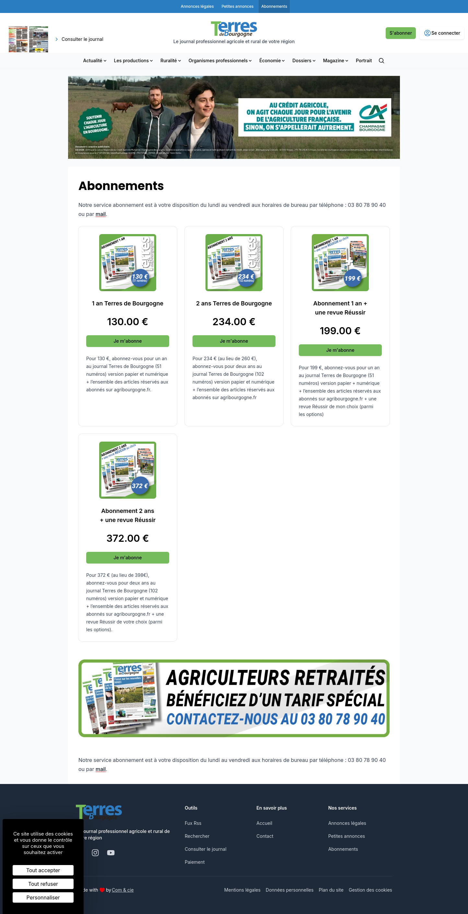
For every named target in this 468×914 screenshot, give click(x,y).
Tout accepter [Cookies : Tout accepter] (43, 870)
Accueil (264, 823)
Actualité (95, 60)
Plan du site (331, 890)
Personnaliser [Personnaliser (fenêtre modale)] (43, 897)
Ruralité (171, 60)
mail (101, 214)
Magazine (336, 60)
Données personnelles (290, 890)
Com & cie (123, 890)
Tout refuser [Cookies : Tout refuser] (43, 884)
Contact (264, 836)
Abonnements (343, 849)
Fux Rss (193, 823)
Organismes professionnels (221, 60)
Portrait (364, 60)
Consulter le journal (206, 849)
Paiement (195, 862)
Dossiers (304, 60)
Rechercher (197, 836)
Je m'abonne (128, 341)
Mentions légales (242, 890)
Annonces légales (347, 823)
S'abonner (401, 33)
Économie (272, 60)
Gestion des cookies (370, 890)
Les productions (134, 60)
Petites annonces (346, 836)
